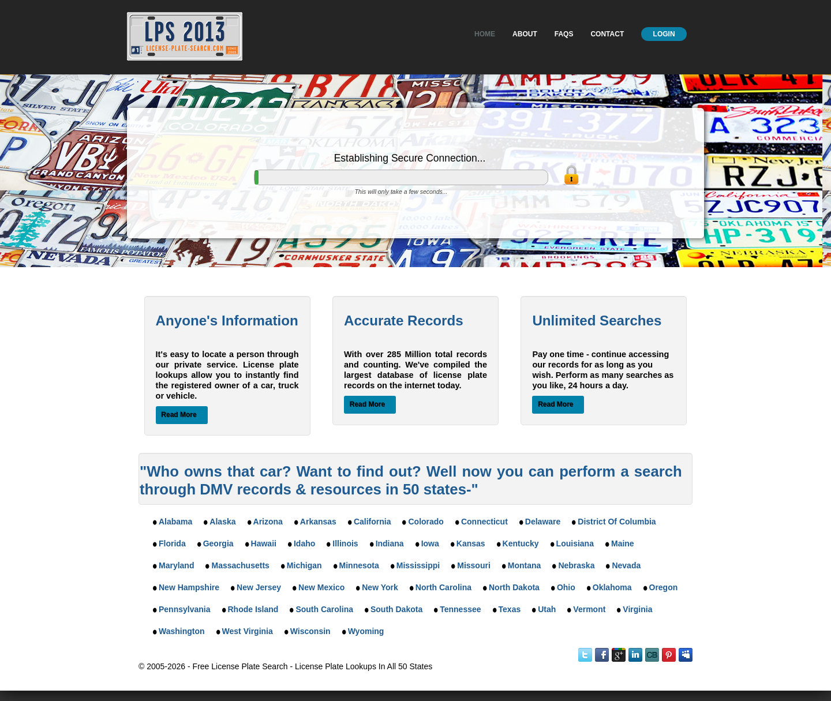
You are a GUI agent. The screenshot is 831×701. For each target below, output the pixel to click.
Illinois (345, 543)
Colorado (425, 521)
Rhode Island (253, 609)
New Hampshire (189, 587)
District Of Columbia (617, 521)
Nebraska (576, 565)
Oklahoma (612, 587)
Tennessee (460, 609)
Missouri (474, 565)
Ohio (566, 587)
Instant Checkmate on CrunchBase (652, 655)
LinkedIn (635, 655)
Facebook (602, 655)
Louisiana (575, 543)
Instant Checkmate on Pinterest (669, 655)
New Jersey (259, 587)
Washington (182, 631)
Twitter (585, 655)
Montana (524, 565)
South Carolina (324, 609)
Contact (607, 34)
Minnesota (359, 565)
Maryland (176, 565)
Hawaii (263, 543)
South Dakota (396, 609)
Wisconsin (310, 631)
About (524, 34)
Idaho (304, 543)
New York (380, 587)
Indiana (390, 543)
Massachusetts (240, 565)
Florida (172, 543)
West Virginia (247, 631)
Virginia (637, 609)
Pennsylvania (185, 609)
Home (484, 34)
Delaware (542, 521)
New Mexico (321, 587)
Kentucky (521, 543)
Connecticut (484, 521)
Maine (622, 543)
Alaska (222, 521)
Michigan (304, 565)
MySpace (685, 655)
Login (664, 34)
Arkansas (318, 521)
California (372, 521)
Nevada (626, 565)
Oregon (663, 587)
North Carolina (443, 587)
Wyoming (366, 631)
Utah (547, 609)
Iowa (430, 543)
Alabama (175, 521)
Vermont (589, 609)
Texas (510, 609)
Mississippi (418, 565)
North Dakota (514, 587)
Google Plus (619, 655)
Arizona (268, 521)
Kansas (470, 543)
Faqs (564, 34)
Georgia (218, 543)
